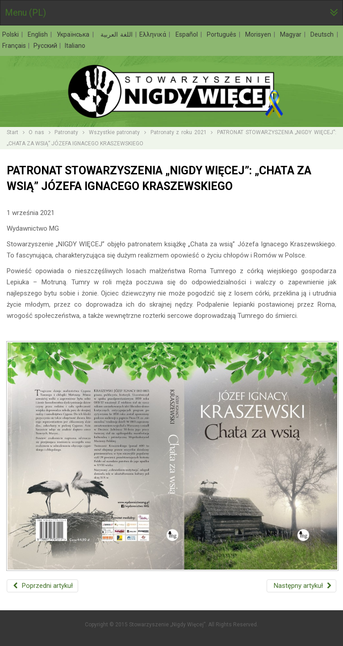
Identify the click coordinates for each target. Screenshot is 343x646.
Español (188, 34)
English (39, 34)
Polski (11, 34)
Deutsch (323, 34)
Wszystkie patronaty (114, 132)
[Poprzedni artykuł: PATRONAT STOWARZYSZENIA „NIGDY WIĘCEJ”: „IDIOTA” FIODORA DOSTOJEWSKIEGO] (42, 585)
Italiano (75, 45)
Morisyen (259, 34)
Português (222, 34)
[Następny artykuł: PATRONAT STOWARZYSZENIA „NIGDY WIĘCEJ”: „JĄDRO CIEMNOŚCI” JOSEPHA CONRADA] (301, 585)
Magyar (292, 34)
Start (12, 132)
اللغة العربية (116, 34)
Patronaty (66, 132)
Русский (46, 45)
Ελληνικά (153, 34)
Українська (74, 34)
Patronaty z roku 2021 (179, 132)
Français (14, 45)
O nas (36, 132)
